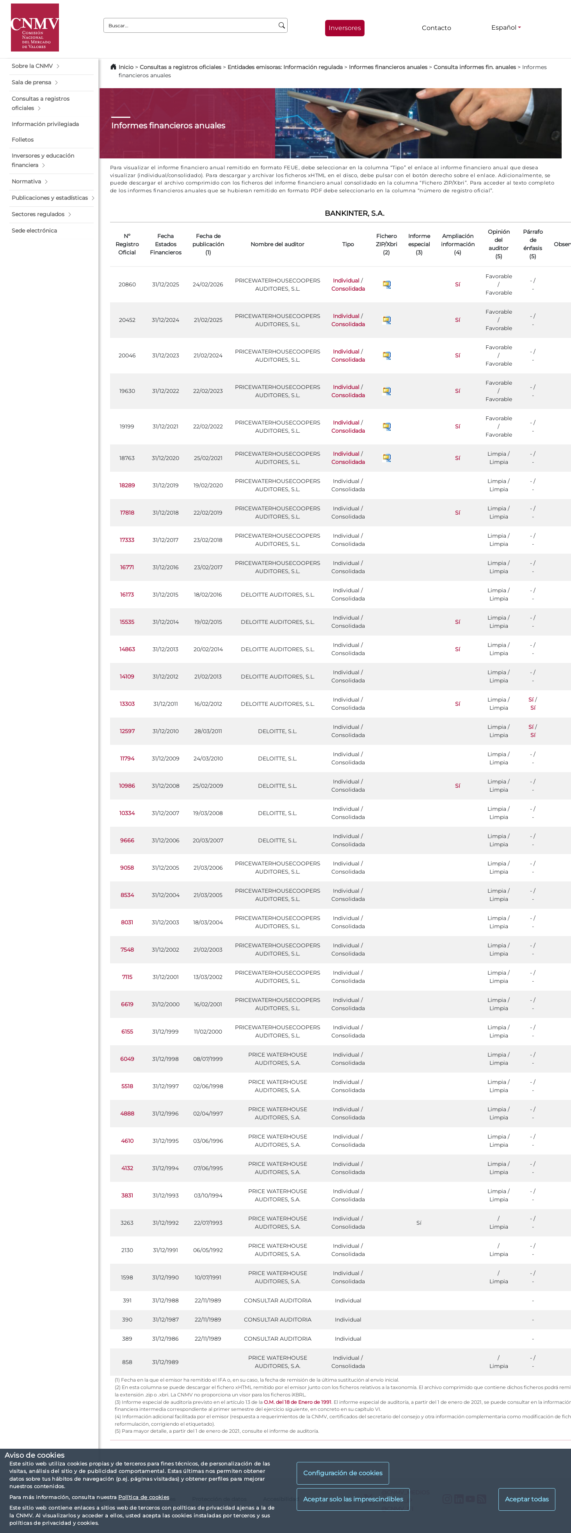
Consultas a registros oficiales (180, 67)
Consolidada (348, 288)
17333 (127, 540)
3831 (127, 1195)
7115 (127, 977)
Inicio (126, 67)
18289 (127, 485)
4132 (127, 1168)
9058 (127, 867)
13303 (127, 703)
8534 (127, 895)
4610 (127, 1140)
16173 (127, 594)
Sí (457, 284)
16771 (127, 567)
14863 (127, 649)
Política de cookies (143, 1497)
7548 (127, 949)
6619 (127, 1004)
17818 (127, 512)
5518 (127, 1086)
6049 (127, 1058)
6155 (127, 1031)
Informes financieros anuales (388, 67)
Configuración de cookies (342, 1473)
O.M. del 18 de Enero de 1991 (297, 1402)
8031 (127, 922)
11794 (127, 758)
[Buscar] (282, 25)
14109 (127, 676)
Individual (346, 280)
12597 (127, 731)
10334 (127, 813)
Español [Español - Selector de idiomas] (503, 27)
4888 (127, 1113)
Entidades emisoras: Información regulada (285, 67)
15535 (127, 621)
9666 (127, 840)
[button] (51, 66)
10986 (127, 785)
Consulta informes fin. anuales (475, 67)
